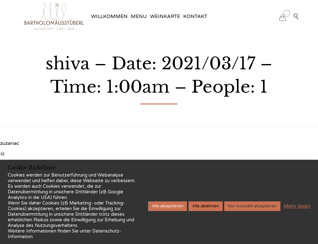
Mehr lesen (297, 206)
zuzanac (9, 143)
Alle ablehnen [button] (205, 206)
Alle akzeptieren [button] (167, 206)
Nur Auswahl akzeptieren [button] (252, 206)
